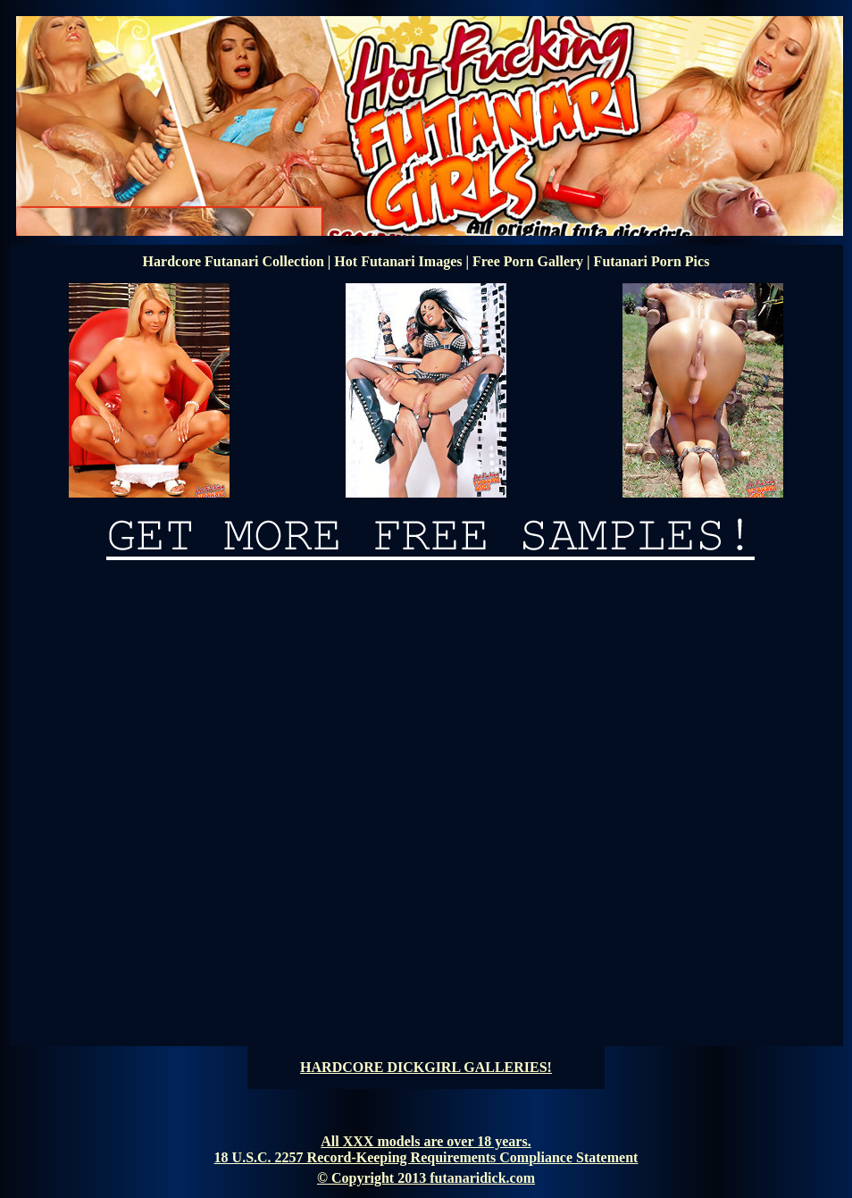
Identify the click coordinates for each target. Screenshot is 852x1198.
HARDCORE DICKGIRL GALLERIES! (426, 1067)
